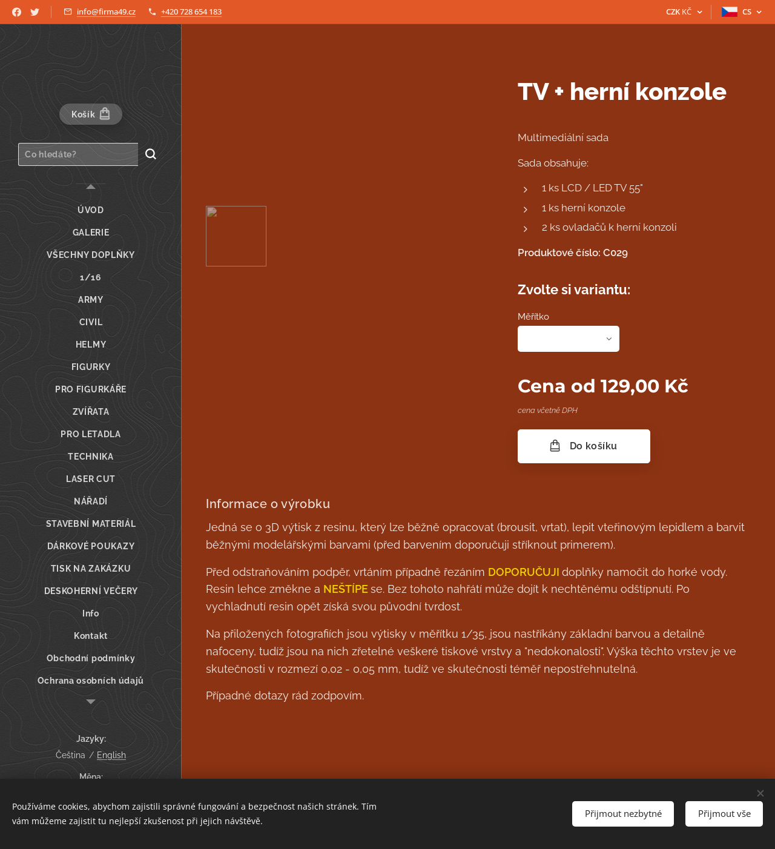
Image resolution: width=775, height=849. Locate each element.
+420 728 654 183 (191, 11)
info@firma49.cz (106, 11)
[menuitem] (91, 210)
